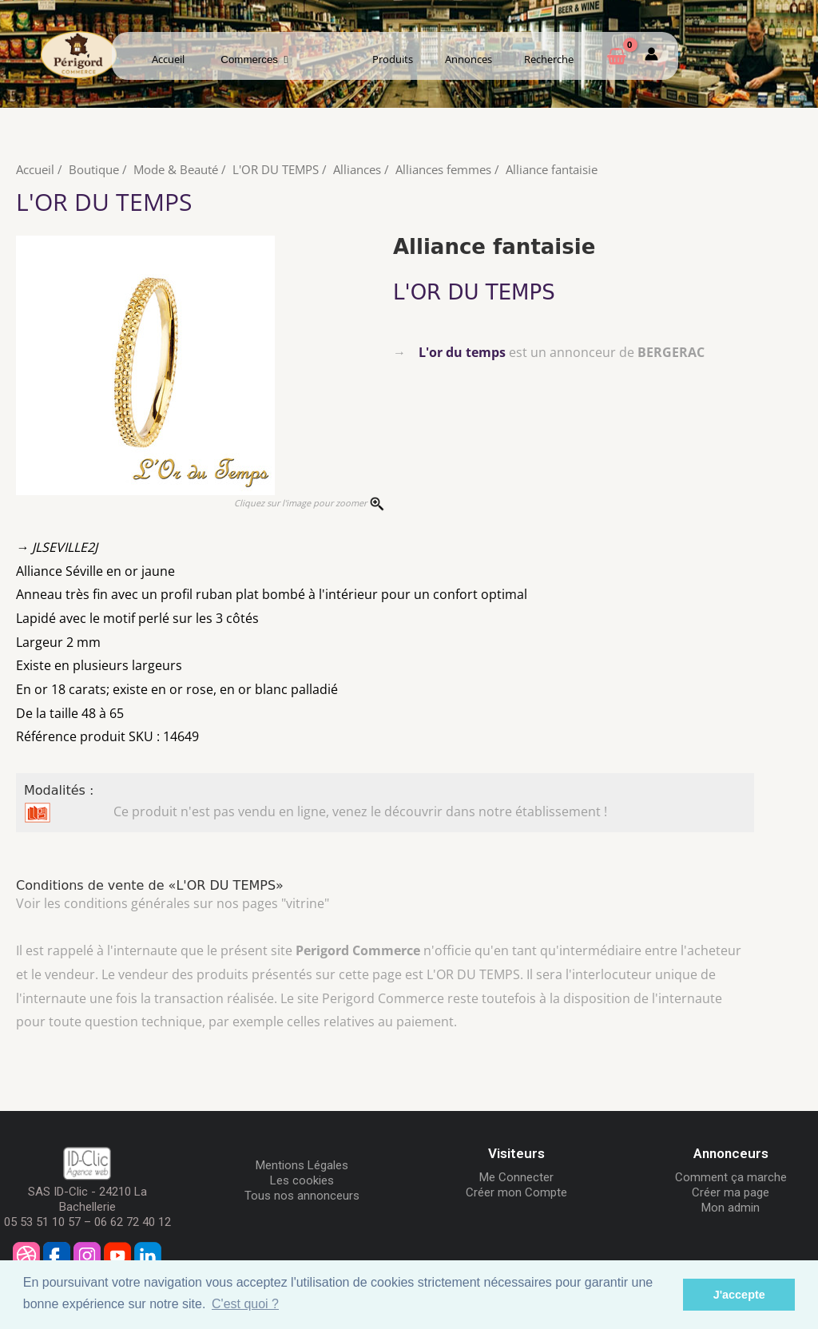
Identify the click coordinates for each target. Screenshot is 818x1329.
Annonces (468, 59)
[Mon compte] (651, 57)
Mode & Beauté (175, 169)
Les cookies (302, 1180)
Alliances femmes (443, 169)
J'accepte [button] (739, 1294)
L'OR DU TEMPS (275, 169)
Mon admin (730, 1207)
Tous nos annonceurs (301, 1195)
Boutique (94, 169)
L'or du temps (462, 352)
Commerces (254, 59)
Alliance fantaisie (552, 169)
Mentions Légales (302, 1165)
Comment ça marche (731, 1177)
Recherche (549, 59)
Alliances (357, 169)
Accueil (168, 59)
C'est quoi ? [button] (245, 1304)
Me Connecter (516, 1177)
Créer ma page (730, 1192)
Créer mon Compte (516, 1192)
